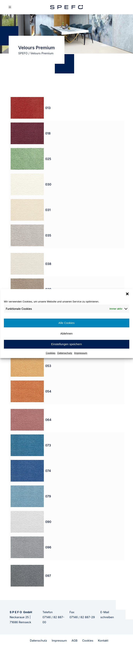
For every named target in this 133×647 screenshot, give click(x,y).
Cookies (50, 352)
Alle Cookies (66, 322)
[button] (127, 294)
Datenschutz (64, 352)
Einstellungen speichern (66, 344)
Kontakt (103, 640)
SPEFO (23, 53)
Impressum (80, 352)
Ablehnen (66, 333)
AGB (75, 640)
